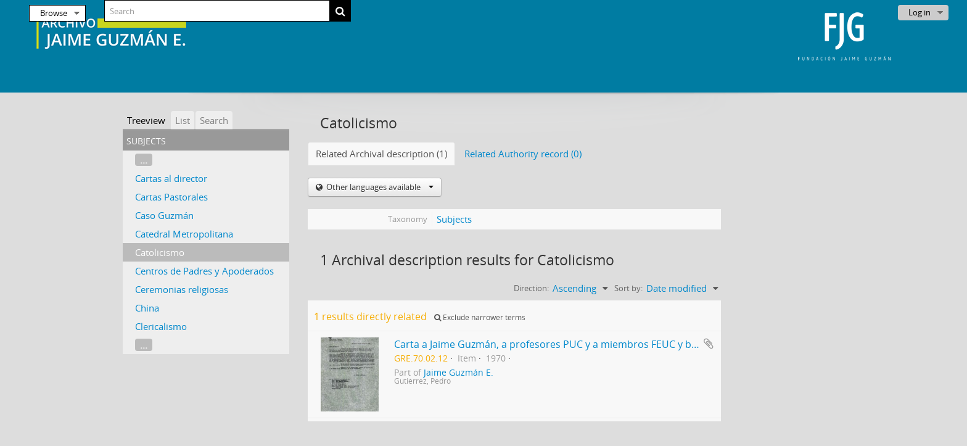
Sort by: (628, 288)
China (147, 308)
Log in (919, 12)
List (182, 120)
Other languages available (379, 186)
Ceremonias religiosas (181, 289)
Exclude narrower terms (479, 317)
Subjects (454, 219)
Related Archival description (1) (381, 153)
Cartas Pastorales (171, 197)
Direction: (531, 288)
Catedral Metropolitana (184, 234)
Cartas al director (171, 178)
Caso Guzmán (164, 215)
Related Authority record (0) (523, 153)
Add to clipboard (708, 343)
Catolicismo (159, 252)
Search (214, 120)
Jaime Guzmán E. (458, 372)
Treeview (146, 120)
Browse (53, 13)
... (143, 160)
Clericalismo (161, 326)
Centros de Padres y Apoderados (204, 271)
